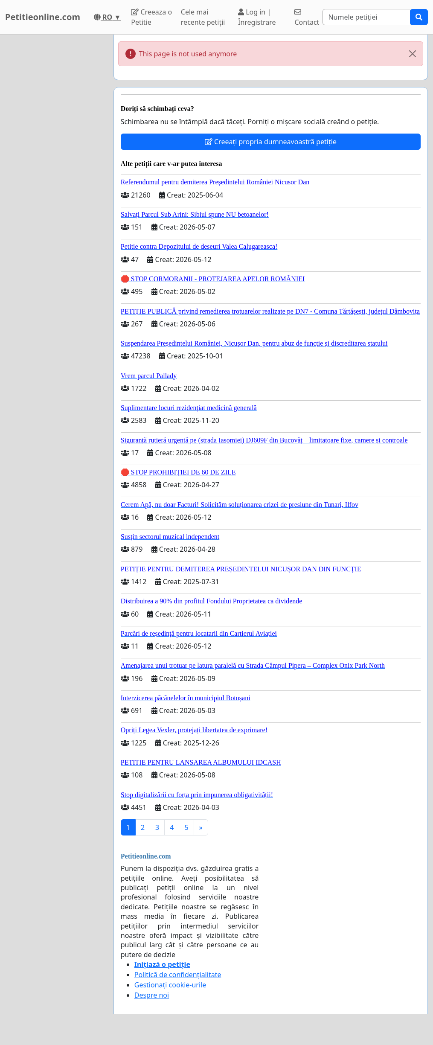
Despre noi (151, 995)
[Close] (412, 54)
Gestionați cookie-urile (170, 985)
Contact (306, 18)
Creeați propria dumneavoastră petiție (271, 141)
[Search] (366, 17)
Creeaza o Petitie (151, 17)
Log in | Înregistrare (257, 17)
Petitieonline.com (42, 17)
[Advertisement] (54, 163)
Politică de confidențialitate (177, 974)
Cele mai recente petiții (203, 17)
